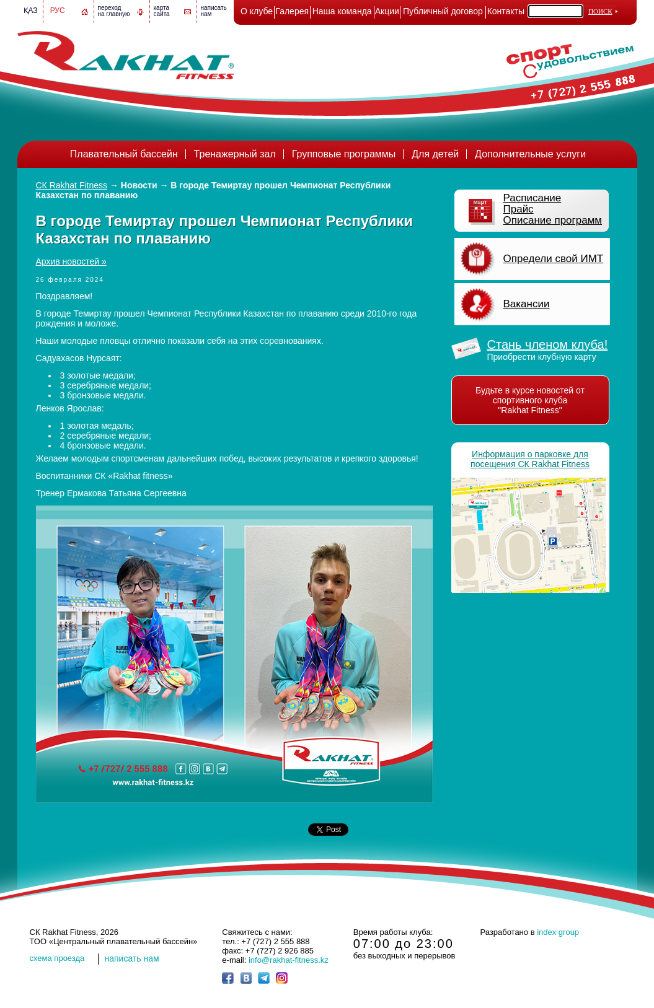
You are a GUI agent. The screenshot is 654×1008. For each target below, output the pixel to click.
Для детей (435, 154)
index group (558, 932)
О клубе (257, 11)
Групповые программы (344, 154)
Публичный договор (443, 11)
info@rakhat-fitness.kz (289, 960)
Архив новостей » (71, 261)
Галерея (292, 11)
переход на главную (114, 10)
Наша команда (342, 11)
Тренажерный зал (235, 154)
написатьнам (214, 10)
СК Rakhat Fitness (72, 185)
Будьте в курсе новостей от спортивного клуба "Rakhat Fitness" (530, 400)
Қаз (31, 10)
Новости (139, 185)
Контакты (505, 11)
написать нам (132, 958)
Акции (387, 11)
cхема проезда (57, 958)
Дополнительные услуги (530, 154)
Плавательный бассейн (124, 154)
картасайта (162, 10)
